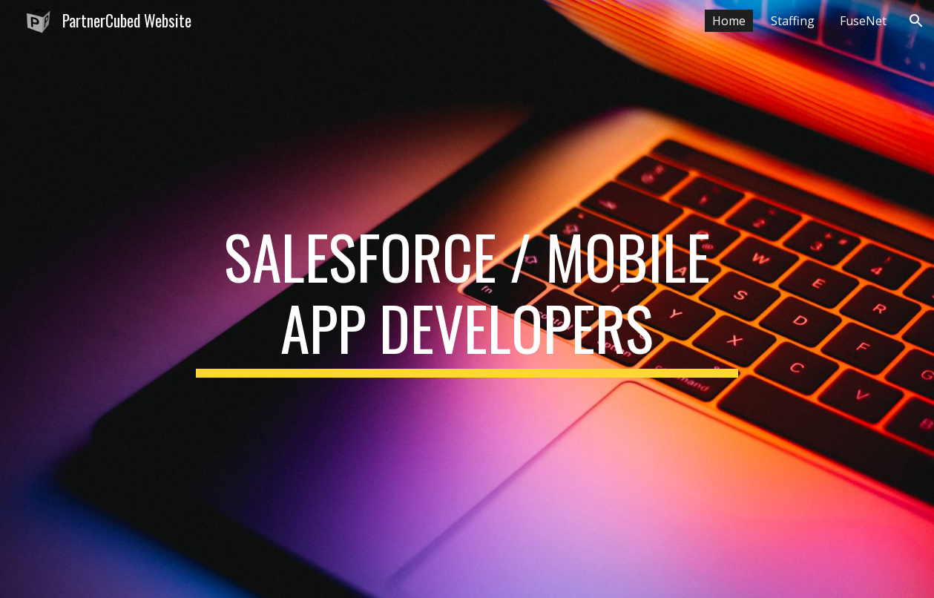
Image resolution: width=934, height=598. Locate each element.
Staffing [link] (793, 21)
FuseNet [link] (863, 21)
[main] (466, 299)
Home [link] (729, 21)
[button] (916, 21)
